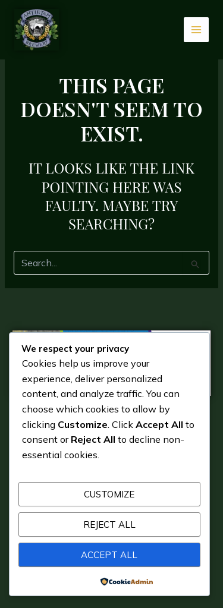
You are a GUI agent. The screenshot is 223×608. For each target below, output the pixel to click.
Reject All (109, 524)
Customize (109, 494)
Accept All (109, 554)
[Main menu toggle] (196, 30)
